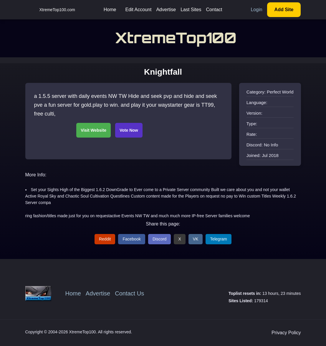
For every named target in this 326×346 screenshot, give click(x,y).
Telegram (218, 239)
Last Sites (191, 9)
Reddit (105, 239)
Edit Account (138, 9)
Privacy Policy (286, 332)
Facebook (131, 239)
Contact (214, 9)
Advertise (166, 9)
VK (195, 239)
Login (256, 9)
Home (110, 9)
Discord (159, 239)
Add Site (284, 9)
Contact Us (129, 293)
